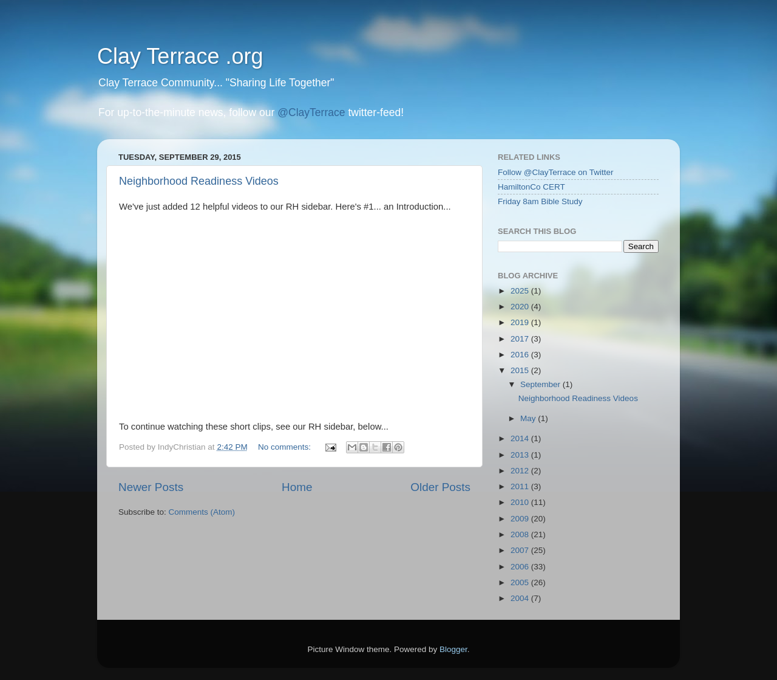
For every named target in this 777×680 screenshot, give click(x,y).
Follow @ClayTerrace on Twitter (556, 172)
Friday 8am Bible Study (540, 201)
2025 (521, 290)
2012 (521, 470)
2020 (521, 306)
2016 (521, 354)
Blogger (453, 649)
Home (297, 487)
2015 (521, 370)
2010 (521, 502)
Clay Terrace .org (180, 56)
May (529, 418)
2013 (521, 454)
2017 (521, 338)
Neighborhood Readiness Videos (199, 181)
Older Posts (440, 487)
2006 (521, 566)
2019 (521, 322)
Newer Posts (150, 487)
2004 (521, 598)
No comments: (285, 447)
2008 (521, 534)
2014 (521, 438)
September (541, 384)
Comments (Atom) (202, 512)
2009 (521, 518)
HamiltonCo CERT (531, 186)
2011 (521, 486)
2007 (521, 550)
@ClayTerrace (311, 112)
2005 (521, 582)
